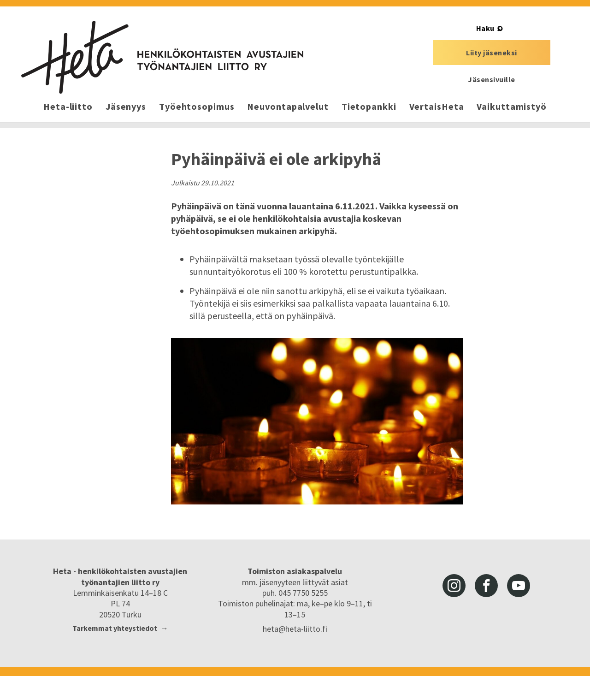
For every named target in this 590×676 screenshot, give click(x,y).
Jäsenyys (126, 106)
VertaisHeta (436, 106)
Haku (485, 28)
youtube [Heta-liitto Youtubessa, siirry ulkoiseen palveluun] (518, 585)
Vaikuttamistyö (512, 106)
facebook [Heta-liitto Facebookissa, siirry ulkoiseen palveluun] (486, 585)
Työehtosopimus (197, 106)
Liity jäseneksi (491, 52)
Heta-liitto (68, 106)
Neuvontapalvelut (287, 106)
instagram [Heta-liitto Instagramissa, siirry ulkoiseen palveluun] (454, 585)
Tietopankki (369, 106)
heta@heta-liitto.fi (295, 628)
